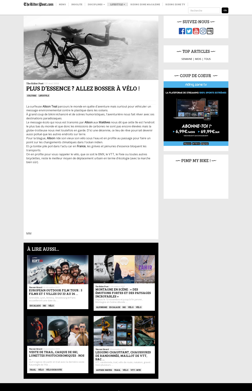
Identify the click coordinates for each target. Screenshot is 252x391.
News (62, 4)
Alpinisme (101, 307)
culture (31, 95)
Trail (33, 369)
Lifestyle (117, 4)
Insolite (76, 4)
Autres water (104, 369)
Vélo (51, 305)
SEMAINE (186, 59)
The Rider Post (34, 83)
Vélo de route (54, 369)
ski (44, 305)
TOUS (207, 59)
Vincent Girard (35, 287)
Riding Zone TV (175, 4)
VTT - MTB (136, 369)
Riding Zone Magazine (145, 4)
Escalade (35, 305)
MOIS (198, 59)
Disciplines (96, 4)
